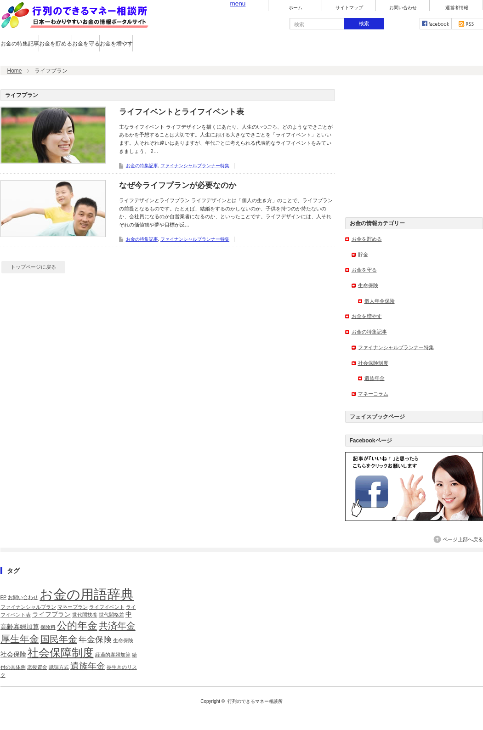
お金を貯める (55, 43)
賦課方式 (59, 667)
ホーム (295, 8)
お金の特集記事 (19, 43)
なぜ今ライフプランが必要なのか (177, 185)
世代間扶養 (84, 614)
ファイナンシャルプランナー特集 (194, 165)
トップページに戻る (33, 267)
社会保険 (13, 654)
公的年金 (77, 625)
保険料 (48, 627)
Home (14, 71)
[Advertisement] (414, 146)
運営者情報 (456, 8)
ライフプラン (51, 614)
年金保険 (95, 639)
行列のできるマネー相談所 (255, 701)
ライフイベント (107, 607)
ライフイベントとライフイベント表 (181, 112)
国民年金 (58, 639)
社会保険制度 (373, 363)
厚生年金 (19, 639)
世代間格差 (111, 614)
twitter (404, 23)
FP (3, 597)
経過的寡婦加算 (113, 654)
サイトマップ (349, 8)
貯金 (363, 254)
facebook (436, 23)
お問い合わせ (403, 8)
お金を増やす (116, 43)
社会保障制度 (61, 652)
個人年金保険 (379, 301)
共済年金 (117, 626)
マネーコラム (373, 393)
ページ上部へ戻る (463, 539)
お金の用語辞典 (87, 594)
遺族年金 (374, 378)
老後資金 (37, 667)
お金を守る (86, 43)
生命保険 (368, 285)
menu (238, 3)
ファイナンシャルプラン (28, 607)
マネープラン (72, 607)
